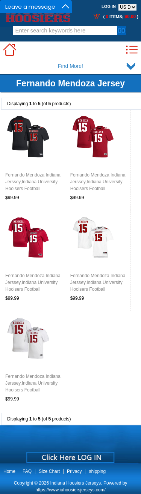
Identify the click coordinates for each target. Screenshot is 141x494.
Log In (109, 6)
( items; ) (120, 16)
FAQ (27, 471)
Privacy (74, 471)
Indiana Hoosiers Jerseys (75, 483)
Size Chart (49, 471)
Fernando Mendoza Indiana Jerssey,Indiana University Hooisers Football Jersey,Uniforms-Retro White (98, 289)
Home (9, 471)
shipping (97, 471)
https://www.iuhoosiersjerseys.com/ (70, 489)
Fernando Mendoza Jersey (70, 83)
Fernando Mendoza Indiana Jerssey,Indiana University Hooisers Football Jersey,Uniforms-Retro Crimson (33, 289)
